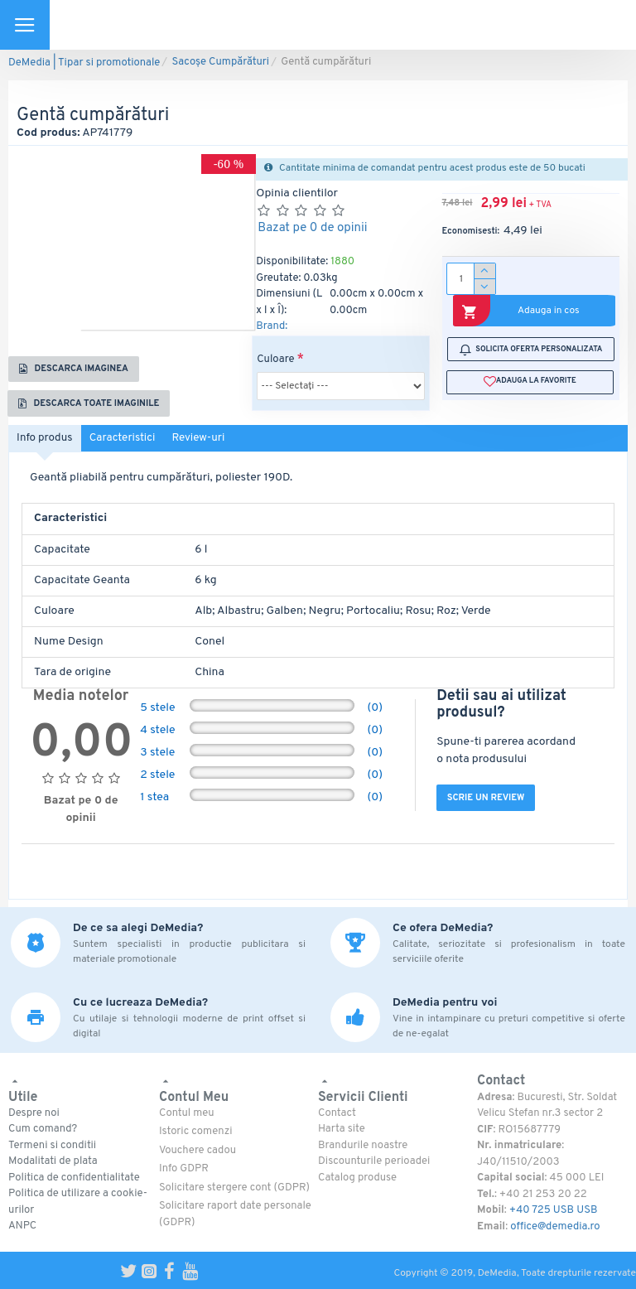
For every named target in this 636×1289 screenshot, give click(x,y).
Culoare (275, 359)
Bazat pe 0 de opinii (312, 228)
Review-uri (213, 446)
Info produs (47, 446)
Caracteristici (131, 446)
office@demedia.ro (555, 1226)
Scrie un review (491, 807)
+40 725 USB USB (553, 1210)
